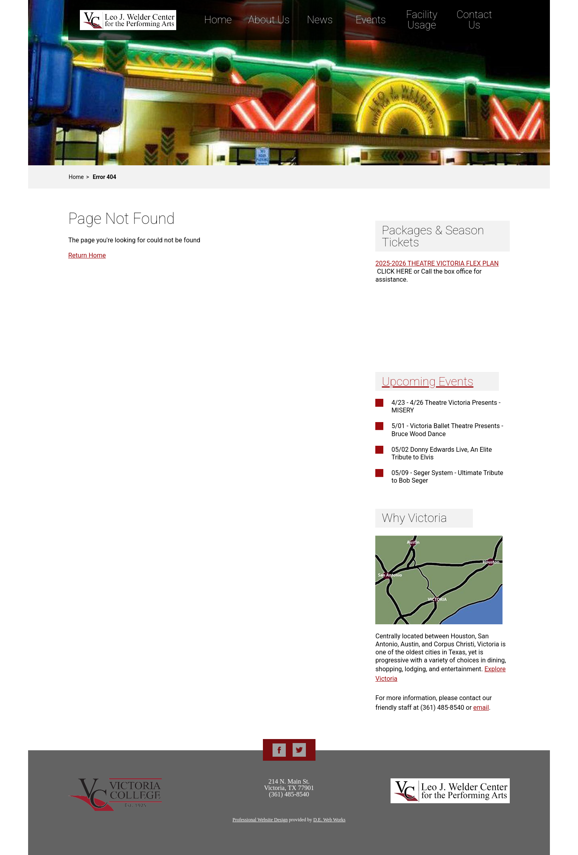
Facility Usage (422, 19)
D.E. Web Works (329, 820)
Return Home (87, 255)
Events (371, 19)
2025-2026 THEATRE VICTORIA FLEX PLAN (437, 263)
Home (218, 19)
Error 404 (104, 177)
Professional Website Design (259, 820)
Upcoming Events (427, 381)
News (320, 19)
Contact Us (474, 19)
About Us (268, 19)
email (481, 707)
